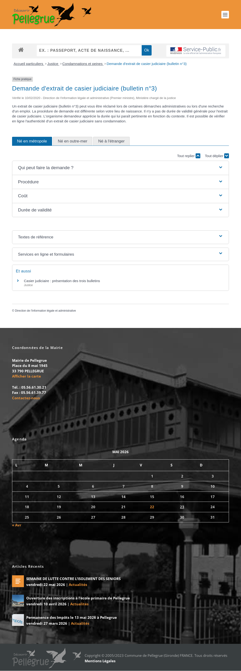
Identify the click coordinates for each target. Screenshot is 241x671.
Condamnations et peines (83, 64)
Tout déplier (217, 156)
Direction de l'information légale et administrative (45, 311)
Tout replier (188, 156)
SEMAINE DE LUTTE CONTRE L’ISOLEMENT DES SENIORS (73, 578)
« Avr (16, 525)
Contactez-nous (26, 398)
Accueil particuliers (28, 64)
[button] (120, 168)
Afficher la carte (26, 376)
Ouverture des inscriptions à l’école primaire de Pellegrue (78, 598)
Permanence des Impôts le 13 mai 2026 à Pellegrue (71, 617)
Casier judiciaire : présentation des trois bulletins (62, 281)
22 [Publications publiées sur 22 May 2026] (152, 507)
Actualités (78, 584)
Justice (53, 64)
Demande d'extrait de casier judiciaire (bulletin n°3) (147, 64)
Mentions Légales (100, 661)
